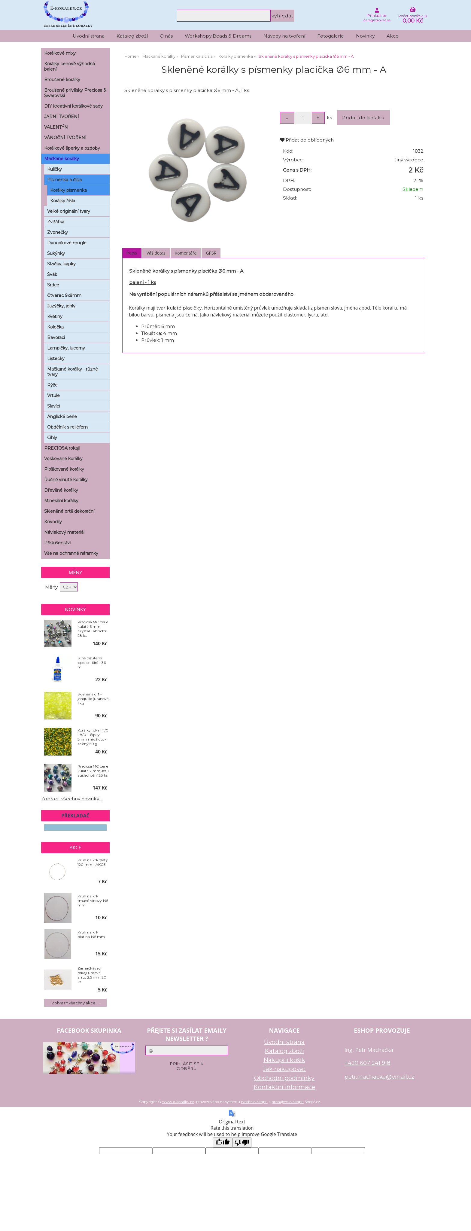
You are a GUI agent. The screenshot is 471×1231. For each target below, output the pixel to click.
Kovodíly (53, 521)
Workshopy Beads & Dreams (218, 36)
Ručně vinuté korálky (66, 479)
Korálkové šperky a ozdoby (72, 148)
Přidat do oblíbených (307, 140)
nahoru (461, 1221)
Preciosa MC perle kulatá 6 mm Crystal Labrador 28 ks (92, 629)
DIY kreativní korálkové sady (73, 106)
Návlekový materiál (64, 532)
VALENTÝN (56, 127)
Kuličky (54, 169)
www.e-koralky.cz (178, 1101)
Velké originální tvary (68, 211)
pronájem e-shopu (288, 1101)
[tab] (131, 253)
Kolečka (55, 327)
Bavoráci (56, 337)
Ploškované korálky (64, 469)
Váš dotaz (156, 253)
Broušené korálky (62, 79)
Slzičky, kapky (61, 264)
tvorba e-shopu (254, 1101)
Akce (393, 36)
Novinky (365, 36)
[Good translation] (222, 1142)
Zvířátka (55, 222)
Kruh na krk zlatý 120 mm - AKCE (92, 862)
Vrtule (53, 395)
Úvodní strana (89, 36)
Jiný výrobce (408, 160)
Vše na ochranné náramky (71, 553)
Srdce (53, 285)
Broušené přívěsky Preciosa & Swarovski (75, 92)
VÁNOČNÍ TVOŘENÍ (65, 137)
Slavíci (53, 406)
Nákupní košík (284, 1060)
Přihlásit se (376, 15)
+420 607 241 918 (367, 1062)
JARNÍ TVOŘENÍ (61, 116)
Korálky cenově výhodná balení (69, 66)
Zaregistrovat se (376, 20)
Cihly (52, 437)
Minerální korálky (61, 500)
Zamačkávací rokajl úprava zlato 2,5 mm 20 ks (91, 975)
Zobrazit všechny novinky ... (72, 799)
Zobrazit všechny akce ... (75, 1002)
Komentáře (186, 253)
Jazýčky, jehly (61, 306)
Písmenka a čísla (64, 179)
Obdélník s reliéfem (67, 427)
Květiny (54, 316)
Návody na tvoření (284, 36)
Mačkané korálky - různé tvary (72, 371)
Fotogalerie (330, 36)
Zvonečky (57, 232)
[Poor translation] (241, 1142)
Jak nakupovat (284, 1069)
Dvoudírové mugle (67, 243)
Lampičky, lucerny (66, 348)
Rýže (52, 385)
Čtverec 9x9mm (64, 295)
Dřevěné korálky (61, 490)
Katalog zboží (132, 36)
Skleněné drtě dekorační (69, 511)
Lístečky (56, 358)
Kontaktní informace (284, 1087)
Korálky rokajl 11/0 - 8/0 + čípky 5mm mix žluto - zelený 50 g (92, 737)
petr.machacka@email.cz (379, 1076)
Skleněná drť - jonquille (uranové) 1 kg (93, 698)
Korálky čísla (62, 200)
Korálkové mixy (60, 53)
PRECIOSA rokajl (62, 448)
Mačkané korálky (61, 158)
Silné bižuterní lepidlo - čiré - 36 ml (91, 662)
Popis (131, 253)
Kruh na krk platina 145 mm (91, 934)
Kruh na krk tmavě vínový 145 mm (92, 900)
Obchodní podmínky (284, 1078)
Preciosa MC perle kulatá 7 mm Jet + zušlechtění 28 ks (93, 770)
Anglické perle (62, 416)
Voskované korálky (63, 458)
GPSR (211, 253)
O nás (166, 36)
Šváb (52, 274)
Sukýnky (56, 253)
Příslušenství (57, 542)
